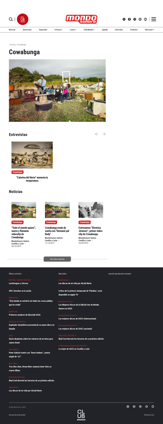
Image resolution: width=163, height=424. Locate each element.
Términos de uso (149, 415)
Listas (73, 30)
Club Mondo (89, 30)
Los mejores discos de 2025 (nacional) (75, 328)
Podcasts (134, 30)
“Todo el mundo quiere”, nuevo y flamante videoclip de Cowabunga (23, 232)
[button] (22, 19)
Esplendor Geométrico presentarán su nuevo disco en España (31, 327)
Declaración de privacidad (17, 415)
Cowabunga (17, 172)
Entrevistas (27, 30)
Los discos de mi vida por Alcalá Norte (25, 390)
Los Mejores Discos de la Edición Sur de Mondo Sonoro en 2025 (79, 306)
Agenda (105, 30)
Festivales (119, 30)
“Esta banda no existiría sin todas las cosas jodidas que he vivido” (31, 303)
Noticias (12, 30)
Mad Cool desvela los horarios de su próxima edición (31, 380)
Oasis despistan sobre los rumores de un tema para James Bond (31, 341)
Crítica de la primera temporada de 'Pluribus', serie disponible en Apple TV (80, 293)
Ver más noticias (57, 259)
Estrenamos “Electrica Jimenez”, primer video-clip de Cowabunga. (91, 231)
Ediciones (149, 30)
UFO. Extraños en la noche (20, 291)
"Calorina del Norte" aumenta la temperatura (32, 179)
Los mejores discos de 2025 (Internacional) (77, 318)
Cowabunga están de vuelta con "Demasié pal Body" (57, 231)
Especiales (43, 30)
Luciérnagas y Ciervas (18, 283)
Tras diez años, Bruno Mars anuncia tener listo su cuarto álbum (30, 368)
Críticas (58, 30)
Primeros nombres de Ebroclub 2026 (24, 315)
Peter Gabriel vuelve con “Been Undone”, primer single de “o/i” (29, 354)
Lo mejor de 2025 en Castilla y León (74, 349)
